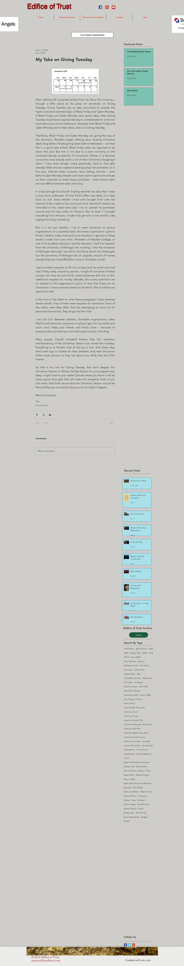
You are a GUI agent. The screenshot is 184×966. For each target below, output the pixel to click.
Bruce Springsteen (132, 817)
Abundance (145, 665)
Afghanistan (147, 678)
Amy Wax (146, 741)
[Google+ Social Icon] (107, 7)
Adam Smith (139, 670)
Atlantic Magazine (143, 754)
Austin (126, 758)
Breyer (141, 808)
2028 (126, 653)
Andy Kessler (147, 745)
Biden (132, 779)
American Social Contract (134, 737)
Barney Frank (129, 766)
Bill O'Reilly (138, 787)
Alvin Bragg (129, 699)
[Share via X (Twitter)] (43, 414)
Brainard (141, 800)
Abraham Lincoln (131, 665)
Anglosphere (129, 749)
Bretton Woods (130, 808)
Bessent (141, 770)
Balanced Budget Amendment (137, 762)
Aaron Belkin (135, 657)
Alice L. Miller (145, 695)
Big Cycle (128, 787)
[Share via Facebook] (37, 414)
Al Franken (128, 682)
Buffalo (127, 821)
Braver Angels (130, 804)
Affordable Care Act (132, 678)
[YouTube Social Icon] (113, 7)
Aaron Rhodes (130, 661)
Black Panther (146, 791)
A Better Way (134, 653)
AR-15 (126, 657)
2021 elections (141, 648)
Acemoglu (128, 670)
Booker (127, 800)
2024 (151, 648)
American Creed (131, 712)
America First (129, 703)
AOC (151, 653)
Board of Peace (130, 796)
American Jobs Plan (132, 728)
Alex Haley (143, 686)
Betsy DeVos (129, 775)
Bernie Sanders (130, 770)
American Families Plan (133, 720)
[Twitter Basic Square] (129, 944)
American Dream (131, 716)
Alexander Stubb (131, 695)
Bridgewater (129, 813)
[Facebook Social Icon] (100, 7)
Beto (149, 770)
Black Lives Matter (131, 791)
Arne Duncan (142, 749)
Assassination (129, 754)
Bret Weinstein (143, 804)
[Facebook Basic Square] (125, 944)
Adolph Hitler (129, 674)
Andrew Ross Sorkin (132, 745)
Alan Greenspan (131, 686)
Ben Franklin (141, 766)
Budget (144, 817)
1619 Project (129, 648)
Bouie (134, 800)
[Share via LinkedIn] (50, 414)
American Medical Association (136, 733)
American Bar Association (134, 707)
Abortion (141, 661)
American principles (132, 741)
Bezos (126, 779)
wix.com (146, 960)
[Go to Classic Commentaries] (92, 35)
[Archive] (138, 635)
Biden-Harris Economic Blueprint (137, 783)
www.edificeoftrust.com (45, 960)
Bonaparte (142, 796)
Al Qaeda (139, 682)
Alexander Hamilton (132, 691)
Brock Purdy (141, 813)
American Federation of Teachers (138, 724)
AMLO (144, 653)
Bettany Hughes (142, 775)
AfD (138, 674)
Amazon (138, 699)
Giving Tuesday (42, 405)
